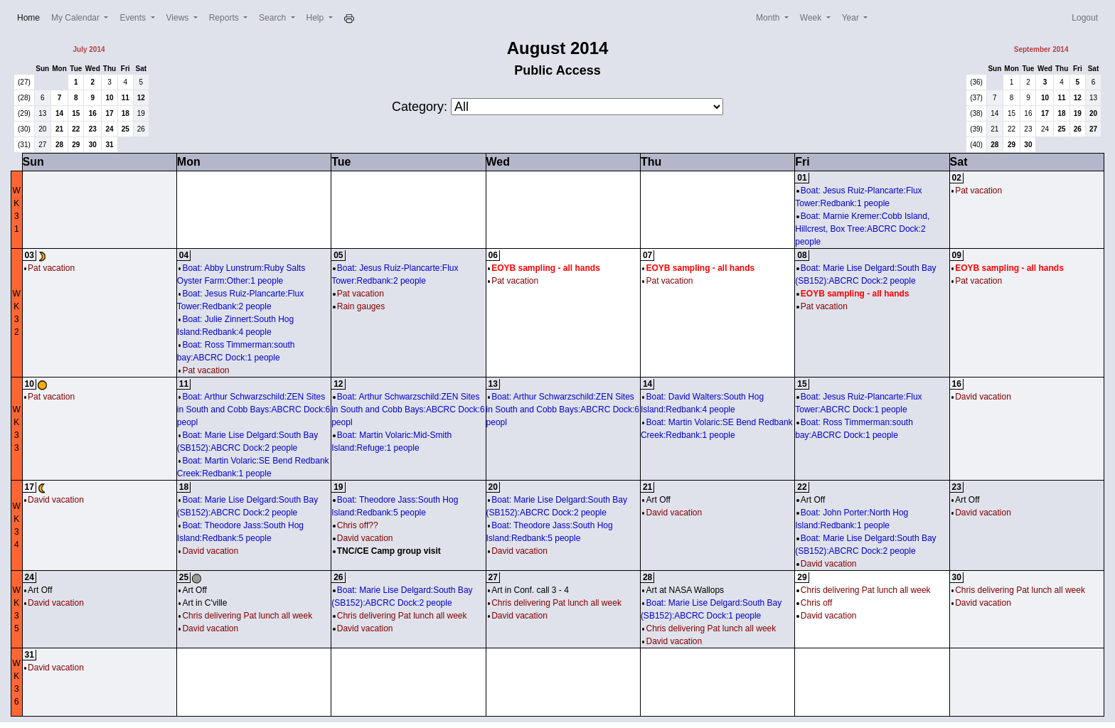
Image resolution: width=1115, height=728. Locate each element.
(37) (976, 98)
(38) (976, 113)
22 (76, 129)
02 (956, 178)
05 (338, 255)
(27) (24, 82)
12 (141, 98)
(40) (976, 145)
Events (133, 18)
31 (109, 145)
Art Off (656, 500)
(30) (24, 129)
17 (109, 113)
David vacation (981, 397)
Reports (225, 18)
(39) (976, 129)
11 (125, 98)
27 (42, 145)
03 (29, 255)
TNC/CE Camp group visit (387, 551)
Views (178, 18)
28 (59, 145)
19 (141, 113)
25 (125, 129)
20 (42, 129)
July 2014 (89, 49)
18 (125, 113)
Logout (1085, 18)
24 (109, 129)
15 (76, 113)
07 (647, 255)
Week (812, 18)
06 (493, 255)
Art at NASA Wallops (683, 590)
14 (59, 113)
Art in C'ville (203, 603)
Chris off (814, 603)
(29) (24, 113)
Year (852, 18)
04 (183, 255)
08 (801, 255)
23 (93, 129)
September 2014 (1041, 49)
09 (956, 255)
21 (59, 129)
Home (31, 17)
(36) (976, 82)
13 (42, 113)
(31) (24, 145)
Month (769, 18)
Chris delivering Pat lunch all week (245, 616)
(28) (24, 98)
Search (273, 18)
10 (109, 98)
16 (93, 113)
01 (801, 178)
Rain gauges (359, 306)
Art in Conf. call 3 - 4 (528, 590)
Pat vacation (977, 191)
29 (76, 145)
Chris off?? (355, 525)
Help (316, 18)
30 (93, 145)
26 (141, 129)
